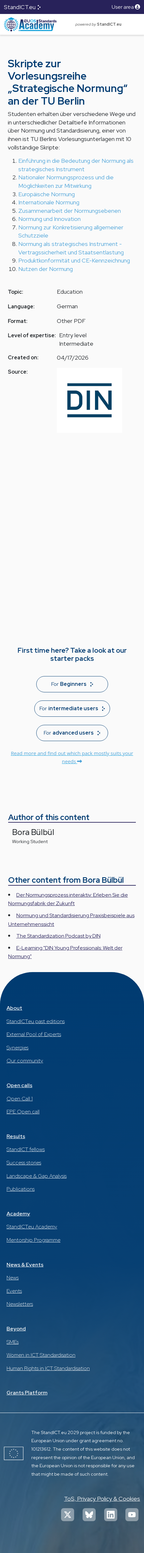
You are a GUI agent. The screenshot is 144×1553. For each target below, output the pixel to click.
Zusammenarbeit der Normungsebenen (69, 210)
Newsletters (20, 1304)
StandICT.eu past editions (36, 1021)
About (14, 1008)
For (69, 684)
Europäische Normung (46, 194)
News (13, 1277)
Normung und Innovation (49, 219)
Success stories (24, 1162)
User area (126, 7)
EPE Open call (23, 1111)
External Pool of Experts (34, 1034)
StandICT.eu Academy (32, 1226)
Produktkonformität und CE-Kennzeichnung (74, 260)
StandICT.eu (20, 7)
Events (14, 1291)
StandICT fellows (26, 1149)
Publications (21, 1189)
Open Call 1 (20, 1098)
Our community (25, 1060)
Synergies (17, 1047)
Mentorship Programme (33, 1240)
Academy (18, 1213)
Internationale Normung (48, 202)
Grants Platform (27, 1392)
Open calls (19, 1085)
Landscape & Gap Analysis (37, 1176)
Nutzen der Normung (45, 269)
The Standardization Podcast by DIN (58, 935)
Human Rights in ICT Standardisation (48, 1368)
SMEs (13, 1342)
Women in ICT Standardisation (41, 1355)
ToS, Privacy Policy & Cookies (102, 1498)
